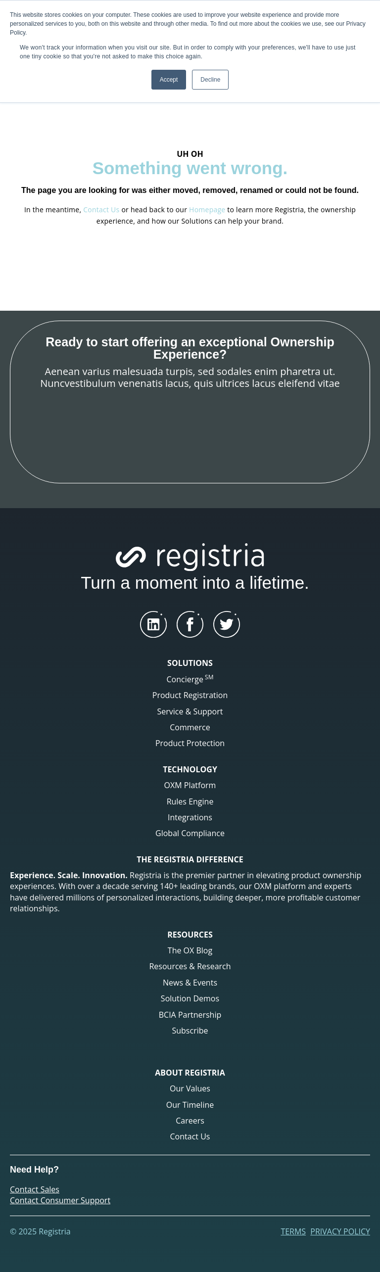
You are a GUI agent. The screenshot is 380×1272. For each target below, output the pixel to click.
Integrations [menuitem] (190, 817)
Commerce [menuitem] (190, 727)
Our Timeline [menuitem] (190, 1104)
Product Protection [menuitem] (190, 743)
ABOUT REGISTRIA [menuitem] (190, 1072)
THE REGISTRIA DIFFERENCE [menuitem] (190, 859)
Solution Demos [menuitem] (190, 998)
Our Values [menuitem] (190, 1088)
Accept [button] (169, 79)
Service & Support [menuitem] (190, 711)
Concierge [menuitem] (190, 679)
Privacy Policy (340, 1231)
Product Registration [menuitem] (190, 695)
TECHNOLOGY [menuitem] (190, 769)
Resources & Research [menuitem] (190, 966)
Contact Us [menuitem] (190, 1136)
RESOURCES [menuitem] (190, 934)
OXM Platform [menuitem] (190, 785)
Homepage (207, 209)
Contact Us (101, 209)
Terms (293, 1231)
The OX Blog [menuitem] (190, 950)
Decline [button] (210, 79)
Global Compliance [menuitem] (190, 833)
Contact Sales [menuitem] (34, 1189)
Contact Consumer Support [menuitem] (60, 1200)
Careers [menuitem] (190, 1120)
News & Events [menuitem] (190, 982)
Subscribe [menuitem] (190, 1030)
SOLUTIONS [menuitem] (190, 663)
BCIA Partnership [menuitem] (190, 1014)
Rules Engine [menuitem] (190, 801)
